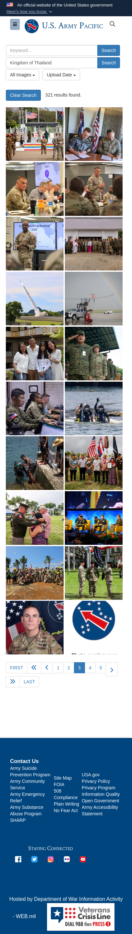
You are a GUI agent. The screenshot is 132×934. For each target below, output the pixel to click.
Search (109, 50)
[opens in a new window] (18, 859)
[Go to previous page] (47, 668)
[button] (30, 11)
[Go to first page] (16, 667)
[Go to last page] (29, 681)
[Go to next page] (112, 669)
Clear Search (23, 95)
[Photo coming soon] (94, 627)
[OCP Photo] (35, 627)
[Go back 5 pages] (34, 668)
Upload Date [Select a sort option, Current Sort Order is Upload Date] (61, 74)
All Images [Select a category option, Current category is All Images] (22, 74)
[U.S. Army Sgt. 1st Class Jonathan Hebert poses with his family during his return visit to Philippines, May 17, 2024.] (35, 353)
